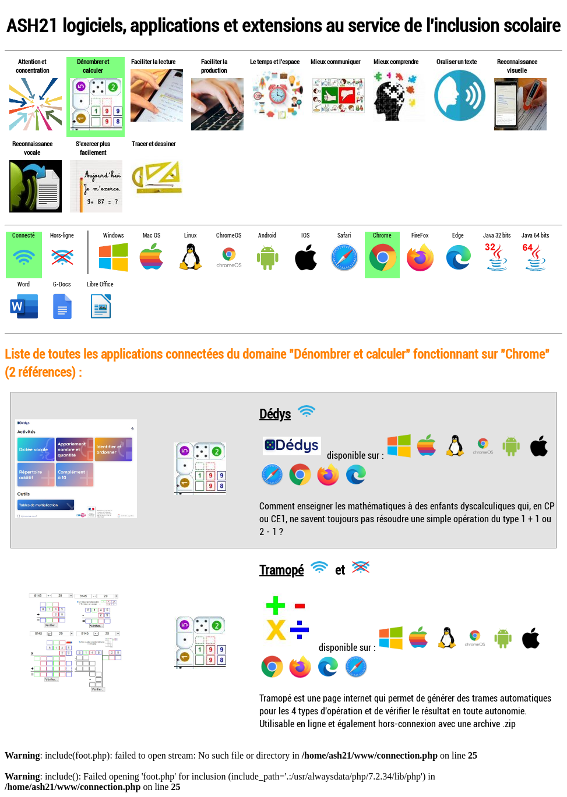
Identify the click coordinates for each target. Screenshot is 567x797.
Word (23, 284)
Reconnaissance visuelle (517, 66)
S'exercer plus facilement (93, 148)
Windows (113, 235)
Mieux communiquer (335, 61)
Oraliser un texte (456, 61)
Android (267, 235)
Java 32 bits (496, 235)
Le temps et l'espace (275, 61)
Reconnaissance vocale (32, 148)
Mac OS (151, 235)
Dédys (275, 413)
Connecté (23, 235)
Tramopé (281, 569)
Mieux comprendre (396, 61)
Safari (344, 235)
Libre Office (100, 284)
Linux (190, 235)
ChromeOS (228, 235)
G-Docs (62, 284)
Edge (458, 235)
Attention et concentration (32, 66)
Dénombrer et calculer (93, 66)
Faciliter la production (214, 66)
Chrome (382, 235)
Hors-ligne (62, 235)
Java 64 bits (535, 235)
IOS (305, 235)
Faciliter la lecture (153, 61)
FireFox (419, 235)
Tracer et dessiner (153, 143)
